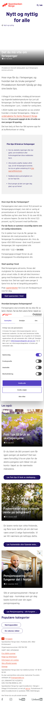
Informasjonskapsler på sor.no (23, 341)
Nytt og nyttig (9, 25)
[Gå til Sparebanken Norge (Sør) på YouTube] (22, 699)
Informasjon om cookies (10, 660)
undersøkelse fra (19, 116)
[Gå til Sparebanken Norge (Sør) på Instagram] (11, 699)
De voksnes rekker (12, 631)
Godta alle (22, 383)
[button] (32, 5)
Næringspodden (11, 625)
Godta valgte (22, 390)
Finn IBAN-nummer (8, 653)
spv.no (28, 688)
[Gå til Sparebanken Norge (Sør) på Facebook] (2, 699)
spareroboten (12, 288)
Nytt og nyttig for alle (22, 17)
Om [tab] (36, 320)
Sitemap (4, 667)
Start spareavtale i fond (14, 296)
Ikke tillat (22, 396)
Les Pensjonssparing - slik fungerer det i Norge (23, 612)
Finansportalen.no (17, 678)
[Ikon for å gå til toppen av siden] (3, 638)
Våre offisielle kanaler (9, 663)
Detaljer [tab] (22, 320)
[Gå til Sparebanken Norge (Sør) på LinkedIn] (37, 699)
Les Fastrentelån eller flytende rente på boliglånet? (23, 544)
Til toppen (8, 639)
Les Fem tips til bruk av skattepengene (22, 477)
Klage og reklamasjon (9, 657)
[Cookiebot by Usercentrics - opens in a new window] (33, 314)
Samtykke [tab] (8, 320)
